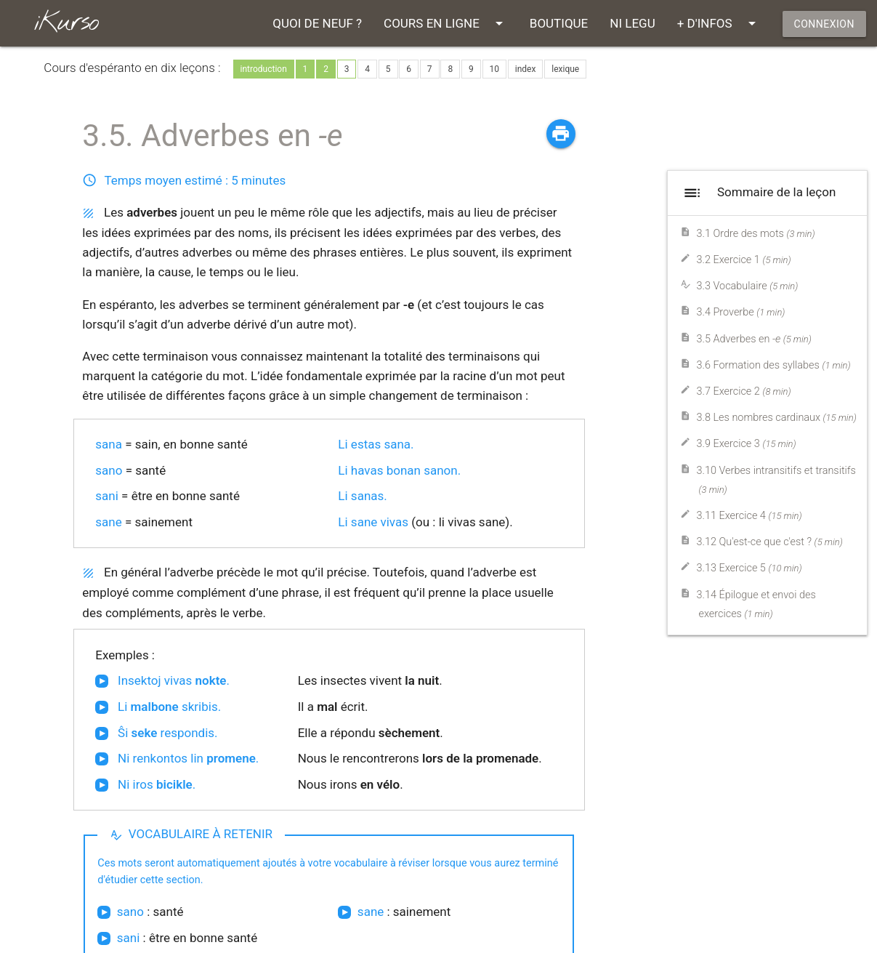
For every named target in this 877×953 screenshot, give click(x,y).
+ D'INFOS (719, 23)
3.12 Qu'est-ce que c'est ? (769, 542)
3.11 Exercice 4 (748, 516)
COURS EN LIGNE (446, 23)
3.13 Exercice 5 (748, 568)
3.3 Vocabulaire (747, 286)
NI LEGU (632, 23)
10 (495, 69)
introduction (264, 69)
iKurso (65, 23)
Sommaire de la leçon (758, 193)
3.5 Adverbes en (753, 339)
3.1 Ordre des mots (755, 234)
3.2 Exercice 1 (743, 260)
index (525, 69)
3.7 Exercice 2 (743, 391)
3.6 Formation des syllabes (773, 365)
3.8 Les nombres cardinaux (776, 417)
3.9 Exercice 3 (746, 444)
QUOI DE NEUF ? (317, 23)
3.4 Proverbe (740, 312)
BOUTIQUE (559, 23)
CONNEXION (824, 24)
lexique (565, 69)
